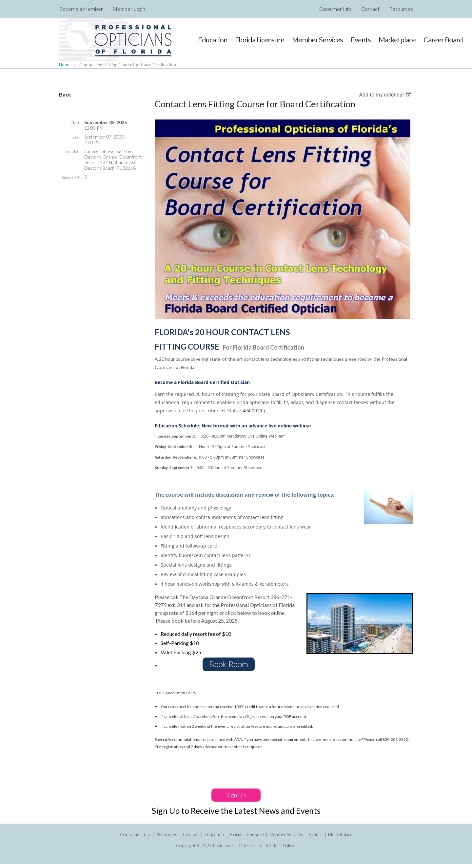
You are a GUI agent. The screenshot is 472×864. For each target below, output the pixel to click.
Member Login (128, 8)
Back (65, 94)
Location (72, 151)
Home (64, 64)
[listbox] (386, 95)
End (76, 137)
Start (75, 122)
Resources (401, 8)
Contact (370, 8)
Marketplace (340, 834)
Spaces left (70, 177)
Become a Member (81, 8)
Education (214, 834)
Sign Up (236, 795)
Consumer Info (335, 8)
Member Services (286, 834)
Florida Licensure (247, 834)
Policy (288, 845)
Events (316, 834)
